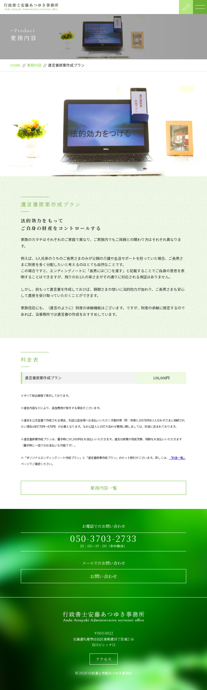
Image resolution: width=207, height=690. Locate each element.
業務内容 (34, 65)
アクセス (104, 659)
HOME (15, 65)
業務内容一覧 (103, 488)
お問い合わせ (103, 576)
